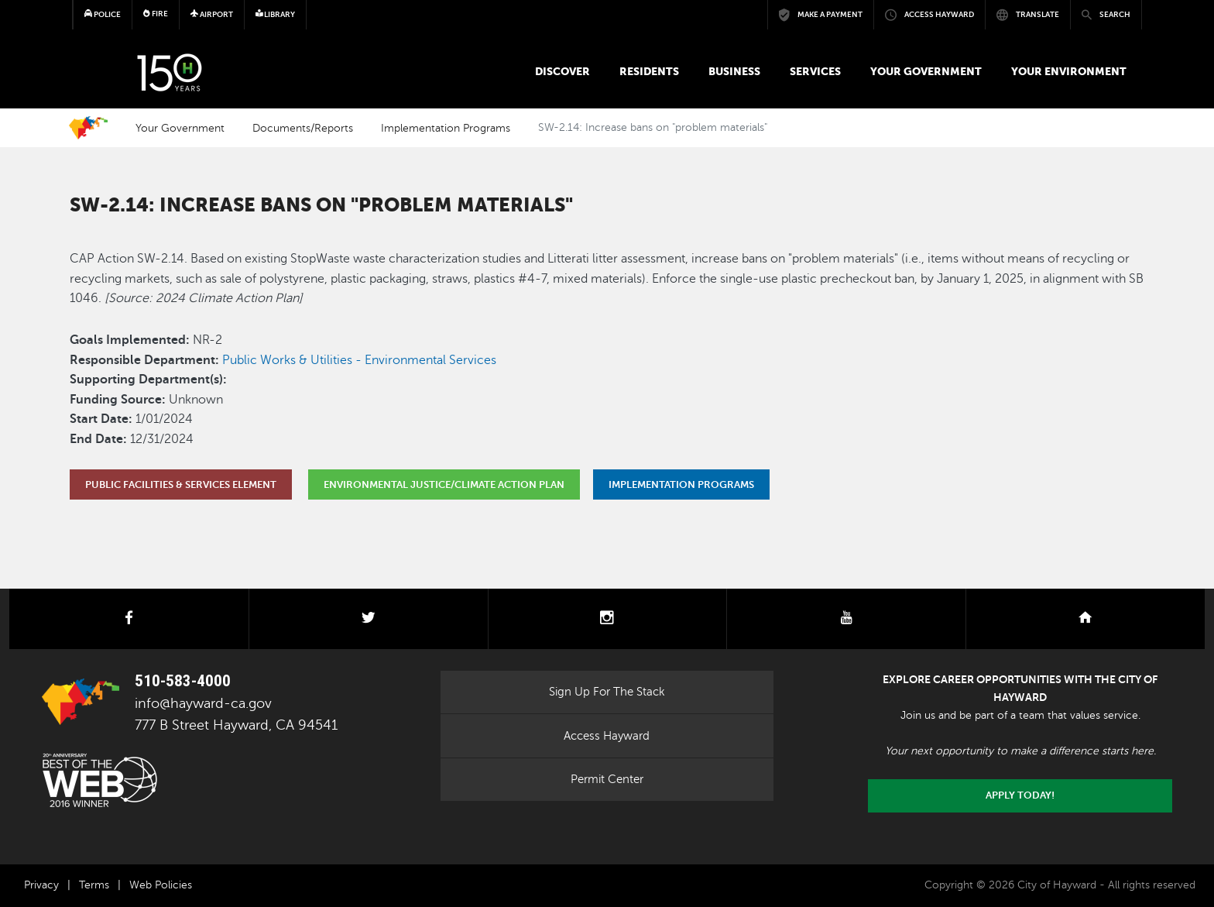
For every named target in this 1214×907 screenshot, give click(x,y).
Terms (94, 885)
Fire (155, 13)
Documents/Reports (302, 128)
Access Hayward (607, 736)
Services (815, 71)
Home (88, 127)
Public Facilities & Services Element (180, 484)
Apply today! (1020, 795)
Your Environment (1069, 71)
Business (734, 71)
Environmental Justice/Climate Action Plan (444, 484)
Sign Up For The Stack (607, 692)
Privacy (41, 885)
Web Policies (160, 885)
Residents (649, 71)
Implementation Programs (445, 128)
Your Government (926, 71)
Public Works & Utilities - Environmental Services (359, 360)
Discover (562, 71)
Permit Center (607, 779)
